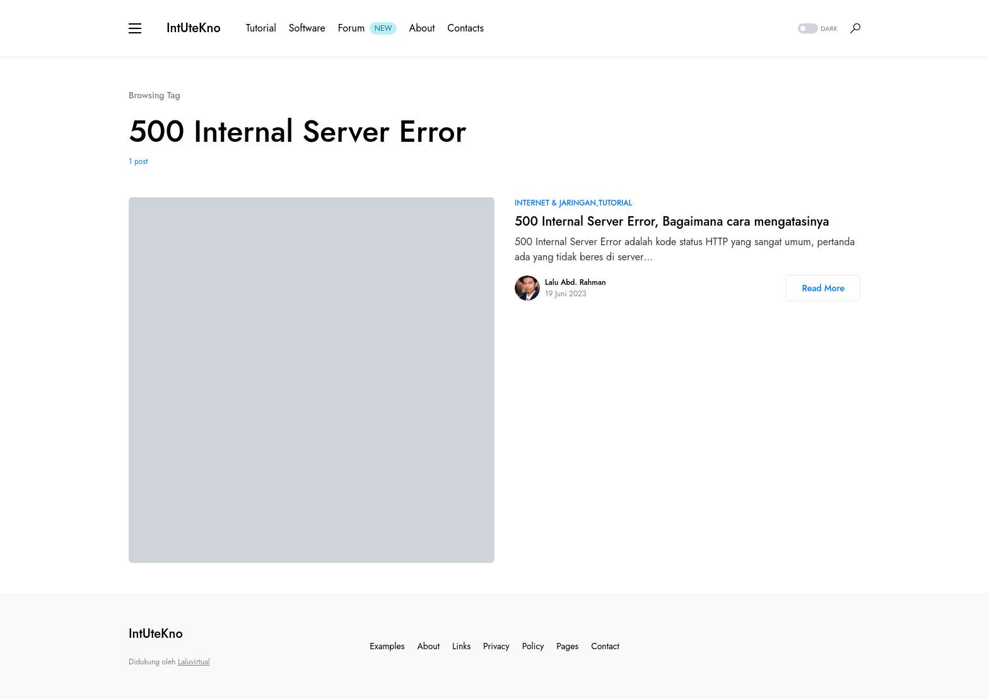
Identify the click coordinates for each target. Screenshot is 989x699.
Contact (605, 646)
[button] (135, 28)
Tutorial (615, 203)
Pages (567, 646)
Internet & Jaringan (555, 203)
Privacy (496, 646)
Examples (387, 646)
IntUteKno (194, 28)
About (428, 646)
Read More (823, 288)
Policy (533, 646)
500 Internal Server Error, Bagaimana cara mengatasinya (672, 221)
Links (461, 646)
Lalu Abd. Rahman (575, 282)
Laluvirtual (193, 661)
